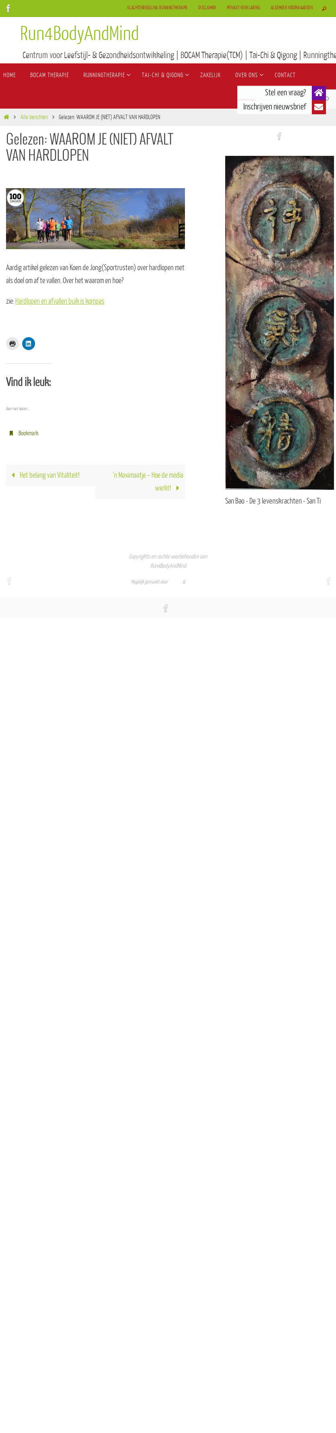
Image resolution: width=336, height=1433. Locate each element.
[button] (319, 93)
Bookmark (28, 433)
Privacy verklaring (243, 7)
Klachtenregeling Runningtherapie (157, 7)
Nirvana (175, 582)
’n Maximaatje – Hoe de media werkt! (148, 481)
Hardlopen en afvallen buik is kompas (59, 301)
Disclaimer (207, 7)
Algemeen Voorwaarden (292, 7)
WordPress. (195, 582)
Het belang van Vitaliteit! (44, 475)
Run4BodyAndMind (79, 33)
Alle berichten (34, 117)
